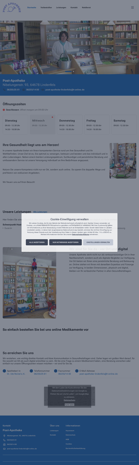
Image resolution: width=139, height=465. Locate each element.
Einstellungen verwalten (98, 242)
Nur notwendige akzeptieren (65, 242)
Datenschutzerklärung (80, 235)
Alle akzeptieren (37, 242)
